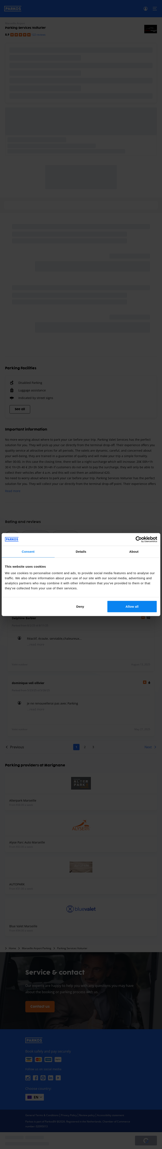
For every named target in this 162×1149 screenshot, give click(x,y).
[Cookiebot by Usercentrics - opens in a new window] (138, 539)
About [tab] (134, 551)
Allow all (132, 606)
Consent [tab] (28, 551)
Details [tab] (81, 551)
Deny (80, 606)
